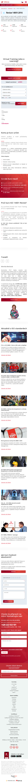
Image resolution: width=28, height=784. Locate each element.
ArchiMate (14, 689)
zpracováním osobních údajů (15, 649)
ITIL (14, 685)
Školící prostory (14, 731)
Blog (14, 706)
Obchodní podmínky (14, 734)
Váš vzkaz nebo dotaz (6, 640)
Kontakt (14, 711)
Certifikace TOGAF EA (14, 721)
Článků (4, 30)
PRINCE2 (14, 687)
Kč (6, 97)
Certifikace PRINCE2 (14, 716)
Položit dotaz (14, 299)
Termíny (14, 699)
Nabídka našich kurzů (14, 5)
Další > (14, 692)
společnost (6, 584)
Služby (14, 702)
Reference (13, 571)
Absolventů (5, 25)
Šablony (23, 30)
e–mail (5, 588)
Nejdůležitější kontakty (14, 729)
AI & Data (14, 684)
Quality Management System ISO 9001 (14, 717)
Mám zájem (21, 103)
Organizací (14, 25)
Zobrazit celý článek (6, 355)
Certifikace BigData (14, 719)
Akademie (14, 697)
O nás (14, 707)
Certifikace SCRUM (14, 722)
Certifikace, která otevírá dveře (14, 724)
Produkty (14, 701)
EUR (10, 97)
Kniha (13, 30)
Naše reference (14, 733)
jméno (5, 581)
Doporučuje (23, 25)
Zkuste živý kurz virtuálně (14, 69)
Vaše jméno (4, 633)
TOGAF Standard (14, 690)
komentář (6, 592)
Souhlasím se (11, 649)
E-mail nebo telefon (6, 636)
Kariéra (14, 704)
